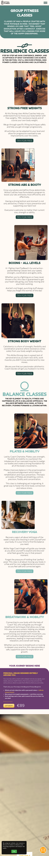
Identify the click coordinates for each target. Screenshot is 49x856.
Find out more (7, 704)
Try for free (24, 140)
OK (14, 851)
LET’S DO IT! (9, 708)
